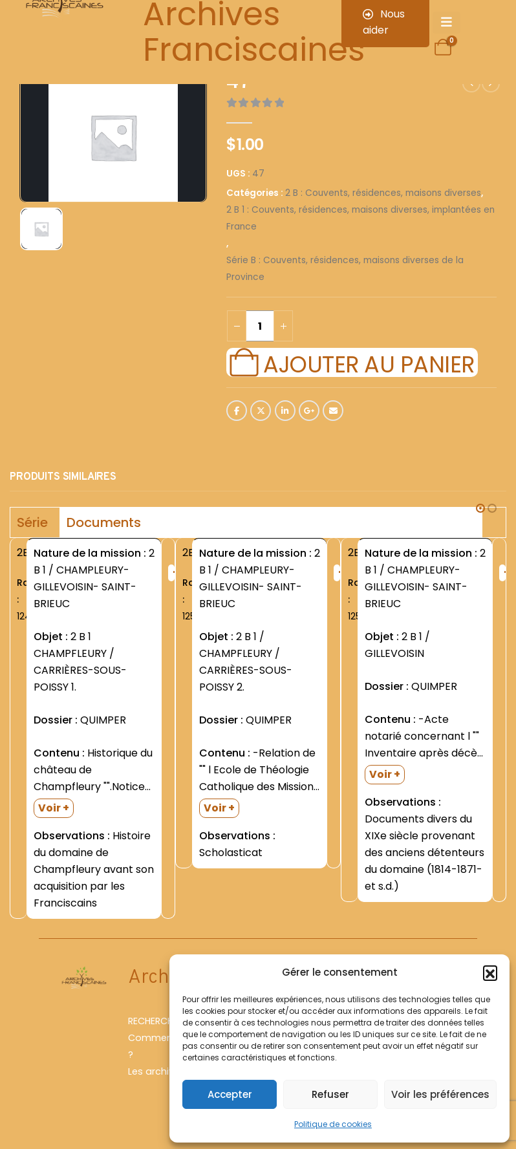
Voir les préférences (440, 1094)
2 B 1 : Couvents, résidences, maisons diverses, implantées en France (360, 218)
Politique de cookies (333, 1124)
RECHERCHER (155, 1021)
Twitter (260, 410)
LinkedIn (285, 410)
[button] (490, 972)
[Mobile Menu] (446, 23)
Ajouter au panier (368, 363)
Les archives (156, 1071)
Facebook (236, 410)
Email (333, 410)
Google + (309, 410)
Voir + (53, 807)
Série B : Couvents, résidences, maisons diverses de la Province (345, 268)
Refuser (330, 1094)
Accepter (230, 1094)
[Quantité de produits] (260, 325)
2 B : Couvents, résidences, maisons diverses (383, 193)
